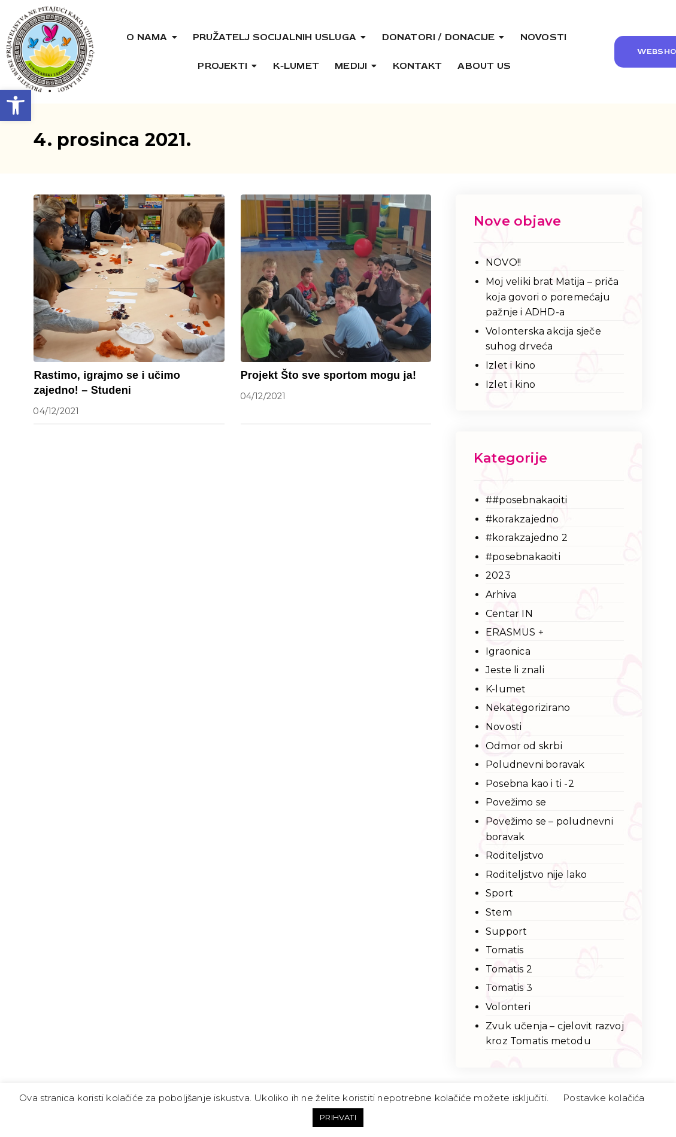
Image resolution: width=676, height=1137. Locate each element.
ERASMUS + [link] (515, 632)
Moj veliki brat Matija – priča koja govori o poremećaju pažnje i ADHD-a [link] (552, 297)
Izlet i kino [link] (510, 365)
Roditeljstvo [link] (515, 855)
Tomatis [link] (504, 950)
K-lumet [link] (506, 689)
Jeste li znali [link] (515, 670)
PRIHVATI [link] (338, 1117)
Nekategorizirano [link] (528, 707)
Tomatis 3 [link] (509, 987)
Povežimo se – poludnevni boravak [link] (549, 829)
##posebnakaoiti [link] (526, 500)
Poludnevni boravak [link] (535, 764)
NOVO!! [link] (503, 262)
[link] (15, 105)
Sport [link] (499, 893)
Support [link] (506, 931)
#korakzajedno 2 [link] (527, 537)
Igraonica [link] (508, 651)
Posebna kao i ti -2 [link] (530, 783)
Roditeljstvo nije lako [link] (536, 874)
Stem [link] (499, 912)
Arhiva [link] (501, 594)
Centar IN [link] (509, 613)
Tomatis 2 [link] (509, 969)
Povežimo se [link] (516, 802)
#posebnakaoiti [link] (523, 557)
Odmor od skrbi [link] (524, 746)
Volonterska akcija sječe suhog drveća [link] (543, 339)
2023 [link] (498, 575)
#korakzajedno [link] (522, 519)
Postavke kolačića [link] (603, 1097)
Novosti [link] (504, 726)
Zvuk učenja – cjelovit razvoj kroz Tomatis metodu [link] (555, 1033)
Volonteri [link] (508, 1007)
